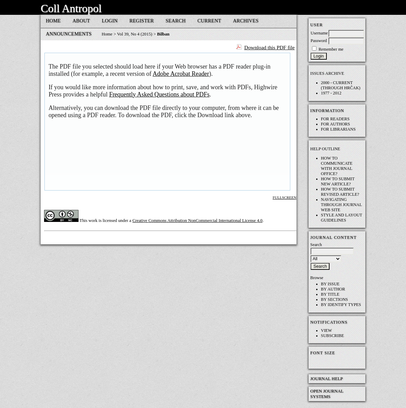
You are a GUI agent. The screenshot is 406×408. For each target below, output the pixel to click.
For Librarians (338, 129)
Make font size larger (338, 362)
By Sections (334, 299)
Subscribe (332, 335)
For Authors (335, 124)
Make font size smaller (316, 362)
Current (209, 20)
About (81, 20)
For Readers (335, 118)
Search (176, 20)
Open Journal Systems (326, 393)
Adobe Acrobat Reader (181, 73)
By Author (333, 289)
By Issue (330, 284)
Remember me (331, 49)
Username (319, 33)
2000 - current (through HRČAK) (341, 85)
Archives (245, 20)
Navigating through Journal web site (341, 204)
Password (319, 40)
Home (53, 20)
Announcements (69, 34)
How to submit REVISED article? (340, 192)
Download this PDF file (269, 47)
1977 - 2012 (331, 93)
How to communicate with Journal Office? (337, 166)
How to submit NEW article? (338, 181)
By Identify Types (341, 304)
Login (109, 20)
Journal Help (326, 378)
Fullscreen (284, 197)
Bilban (163, 34)
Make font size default (327, 362)
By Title (330, 294)
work (93, 220)
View (326, 330)
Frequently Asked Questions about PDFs (159, 94)
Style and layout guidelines (341, 218)
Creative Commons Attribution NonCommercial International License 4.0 (197, 220)
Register (141, 20)
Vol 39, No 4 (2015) (135, 34)
